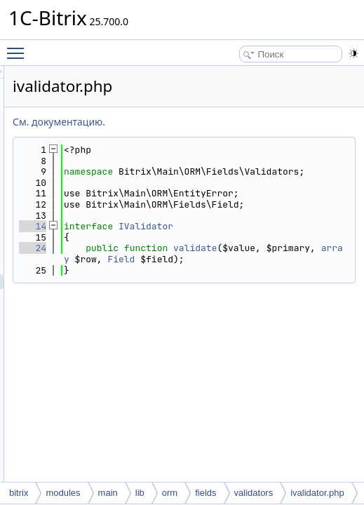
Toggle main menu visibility (19, 47)
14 (208, 270)
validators (254, 492)
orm (169, 492)
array (296, 325)
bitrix (18, 492)
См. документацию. (234, 121)
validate (261, 314)
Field (253, 336)
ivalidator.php (317, 492)
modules (63, 492)
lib (139, 492)
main (108, 492)
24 (208, 303)
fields (205, 492)
